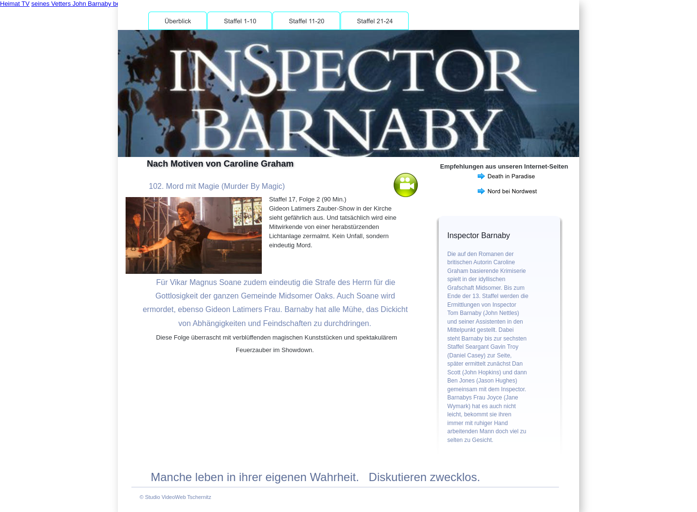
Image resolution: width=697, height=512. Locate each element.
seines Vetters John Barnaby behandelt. (87, 3)
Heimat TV (14, 3)
